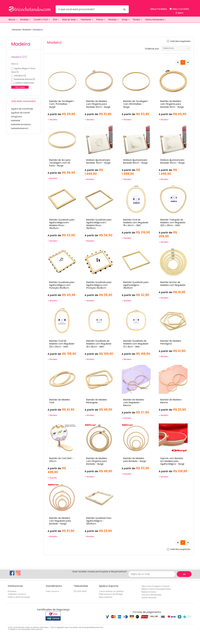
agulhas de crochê (20, 112)
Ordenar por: (152, 48)
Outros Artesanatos (155, 19)
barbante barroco (19, 128)
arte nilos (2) (20, 75)
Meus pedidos (105, 597)
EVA (56, 19)
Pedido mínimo (148, 592)
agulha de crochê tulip (22, 108)
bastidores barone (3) (24, 79)
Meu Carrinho (179, 11)
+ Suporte (52, 477)
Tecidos (137, 19)
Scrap (125, 19)
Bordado (25, 19)
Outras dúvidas (148, 597)
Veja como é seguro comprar (155, 586)
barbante (15, 120)
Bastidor (27, 29)
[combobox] (175, 48)
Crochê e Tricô (42, 19)
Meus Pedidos (158, 9)
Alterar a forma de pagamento (156, 589)
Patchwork (87, 19)
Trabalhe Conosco (17, 594)
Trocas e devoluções (151, 594)
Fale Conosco (52, 591)
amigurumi (16, 116)
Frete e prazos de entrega (111, 594)
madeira (38, 29)
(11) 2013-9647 (80, 591)
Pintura (100, 19)
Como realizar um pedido (111, 591)
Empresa (12, 591)
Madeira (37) (19, 57)
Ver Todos (20, 87)
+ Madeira (52, 119)
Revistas (113, 19)
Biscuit (13, 19)
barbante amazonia (21, 124)
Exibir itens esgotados (180, 41)
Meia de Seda (70, 19)
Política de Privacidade (19, 597)
